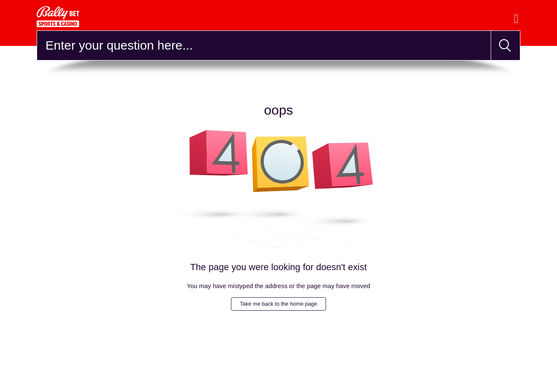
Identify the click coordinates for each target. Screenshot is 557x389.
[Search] (264, 45)
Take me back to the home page (278, 304)
